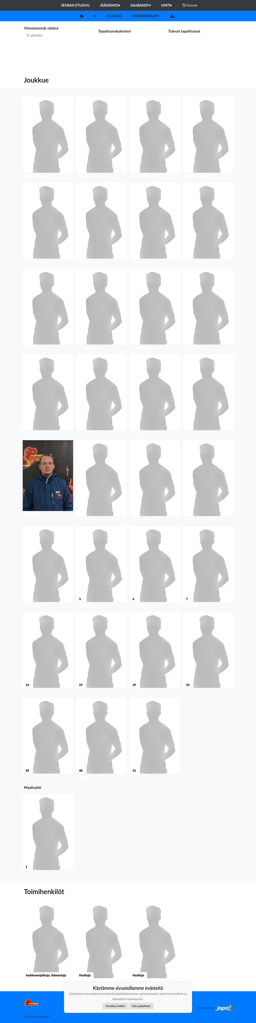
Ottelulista (33, 49)
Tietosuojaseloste (36, 1016)
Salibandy (140, 5)
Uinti (166, 5)
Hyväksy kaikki (115, 1006)
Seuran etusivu (75, 5)
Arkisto (189, 5)
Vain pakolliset (141, 1006)
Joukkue (114, 16)
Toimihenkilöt (145, 16)
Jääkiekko (110, 5)
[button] (48, 138)
